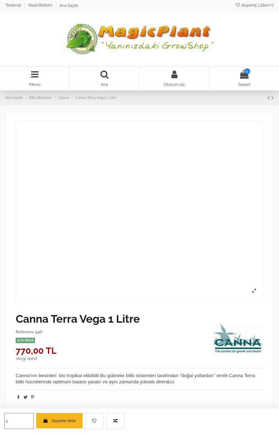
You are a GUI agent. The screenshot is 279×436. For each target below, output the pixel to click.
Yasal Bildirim (40, 5)
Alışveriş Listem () (254, 5)
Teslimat (13, 5)
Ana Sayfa (69, 5)
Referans (25, 331)
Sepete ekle (59, 420)
